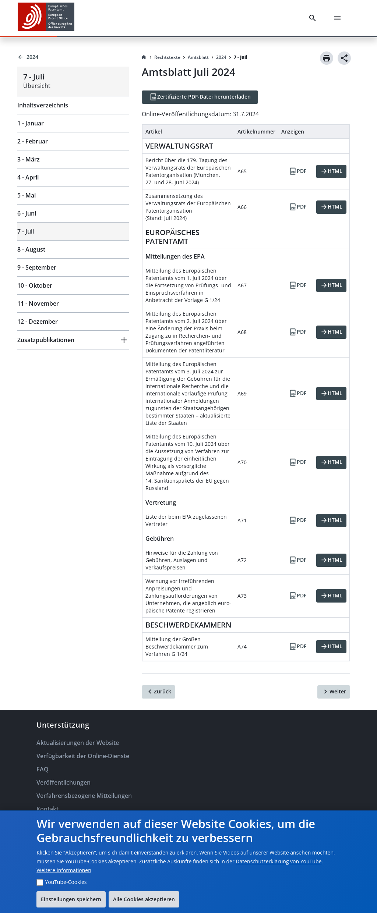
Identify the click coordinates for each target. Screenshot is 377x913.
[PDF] (297, 171)
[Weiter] (333, 692)
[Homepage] (144, 57)
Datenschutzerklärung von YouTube (278, 861)
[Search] (314, 18)
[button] (73, 340)
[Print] (326, 58)
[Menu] (338, 18)
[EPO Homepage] (46, 18)
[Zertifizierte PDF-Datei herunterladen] (200, 97)
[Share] (344, 58)
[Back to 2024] (73, 57)
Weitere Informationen (63, 870)
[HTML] (331, 171)
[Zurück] (158, 692)
